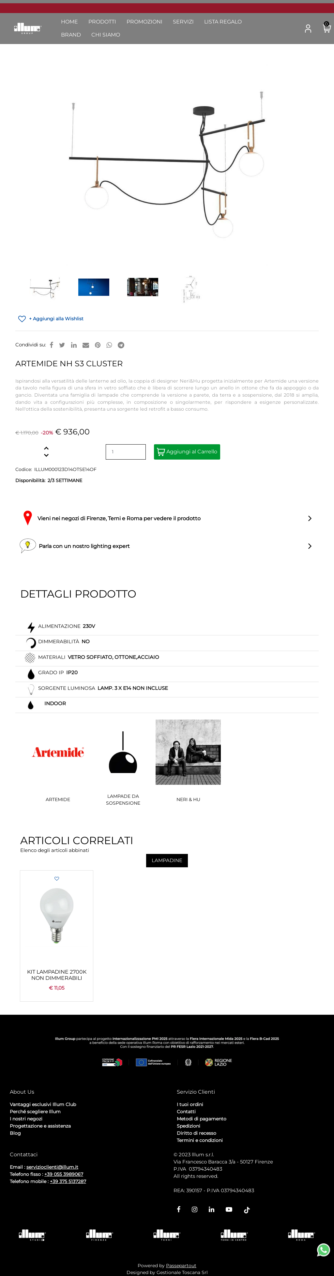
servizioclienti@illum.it (52, 1167)
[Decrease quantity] (46, 455)
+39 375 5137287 (68, 1181)
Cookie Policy (60, 1143)
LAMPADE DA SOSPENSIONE (123, 799)
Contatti (186, 1112)
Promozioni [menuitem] (144, 22)
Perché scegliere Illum (35, 1112)
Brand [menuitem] (71, 35)
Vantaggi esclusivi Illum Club (43, 1104)
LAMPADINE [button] (167, 860)
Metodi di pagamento (201, 1119)
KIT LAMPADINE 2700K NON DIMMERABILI (56, 975)
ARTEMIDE (58, 799)
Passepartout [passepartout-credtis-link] (181, 1265)
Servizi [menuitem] (183, 22)
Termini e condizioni (200, 1140)
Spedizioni (188, 1126)
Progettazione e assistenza (40, 1126)
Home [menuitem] (69, 22)
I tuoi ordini (190, 1104)
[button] (292, 28)
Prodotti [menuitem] (102, 22)
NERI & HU (188, 799)
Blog (15, 1133)
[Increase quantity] (46, 448)
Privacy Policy (26, 1143)
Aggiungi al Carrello (187, 452)
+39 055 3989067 (63, 1174)
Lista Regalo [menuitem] (223, 22)
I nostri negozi (26, 1119)
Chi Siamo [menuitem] (105, 35)
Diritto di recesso (196, 1133)
